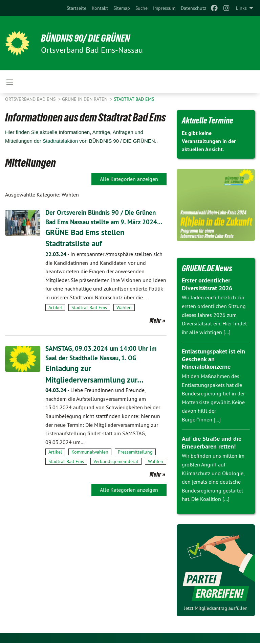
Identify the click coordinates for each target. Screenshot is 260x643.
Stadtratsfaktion (60, 141)
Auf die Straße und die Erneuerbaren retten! (211, 442)
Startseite (76, 8)
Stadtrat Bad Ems (134, 99)
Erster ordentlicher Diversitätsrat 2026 (207, 284)
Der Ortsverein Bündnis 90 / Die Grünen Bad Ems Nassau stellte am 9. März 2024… (102, 222)
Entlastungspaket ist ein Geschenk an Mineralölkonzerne (213, 358)
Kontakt (100, 8)
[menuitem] (76, 8)
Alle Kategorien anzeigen (129, 179)
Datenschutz (193, 8)
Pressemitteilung (135, 461)
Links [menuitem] (241, 8)
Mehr (155, 330)
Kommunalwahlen (89, 461)
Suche (141, 8)
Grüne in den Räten (85, 99)
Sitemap (121, 8)
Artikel (55, 317)
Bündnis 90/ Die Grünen (89, 38)
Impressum (164, 8)
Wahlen (124, 317)
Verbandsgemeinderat (115, 470)
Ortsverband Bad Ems (31, 99)
